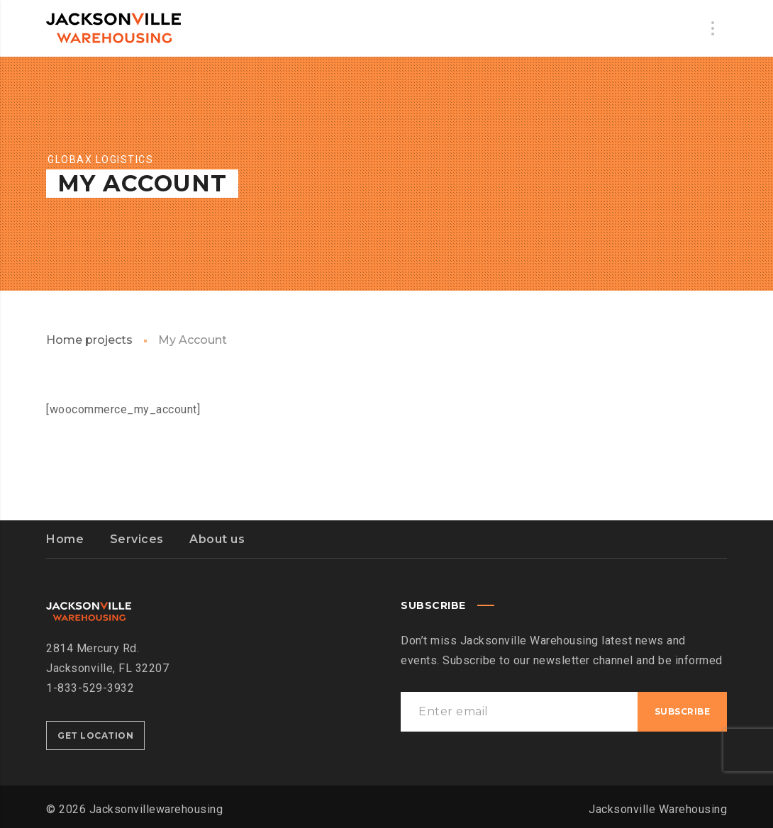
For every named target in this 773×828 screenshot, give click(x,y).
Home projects (89, 340)
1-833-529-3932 (90, 688)
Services (137, 539)
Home (65, 539)
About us (217, 539)
